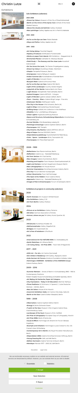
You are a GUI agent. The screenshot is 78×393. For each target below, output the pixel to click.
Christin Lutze (11, 4)
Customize (39, 388)
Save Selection (39, 376)
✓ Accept (39, 370)
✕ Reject (39, 382)
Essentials (29, 363)
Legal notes (43, 350)
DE (62, 4)
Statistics (49, 363)
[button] (39, 3)
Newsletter (34, 350)
